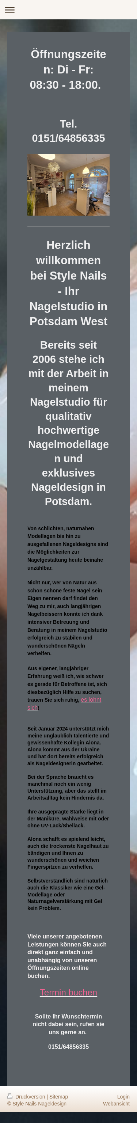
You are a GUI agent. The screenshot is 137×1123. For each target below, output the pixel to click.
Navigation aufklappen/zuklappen (68, 10)
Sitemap (58, 1097)
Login (123, 1097)
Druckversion (26, 1097)
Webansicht (116, 1104)
